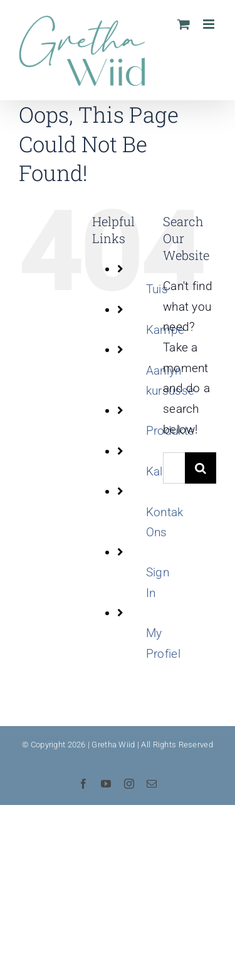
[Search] (200, 468)
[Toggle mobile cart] (183, 24)
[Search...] (174, 468)
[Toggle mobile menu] (209, 24)
